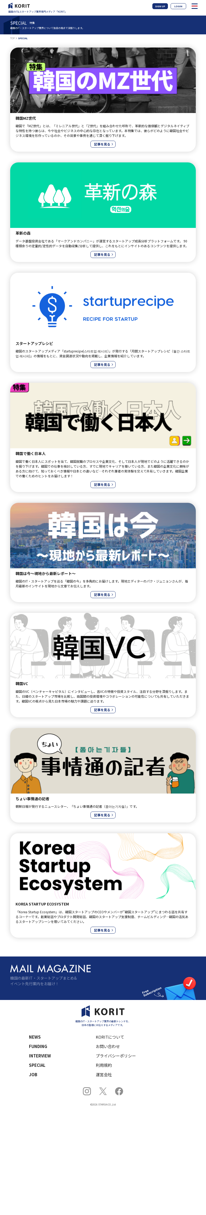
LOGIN (178, 6)
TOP (12, 38)
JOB (33, 1074)
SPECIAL (37, 1065)
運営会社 (104, 1074)
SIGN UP (160, 6)
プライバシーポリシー (116, 1056)
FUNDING (38, 1046)
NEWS (35, 1037)
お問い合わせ (108, 1046)
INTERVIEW (40, 1056)
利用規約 (104, 1065)
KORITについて (110, 1037)
